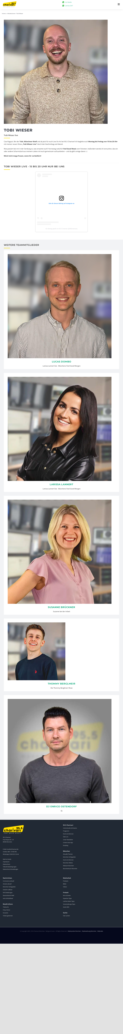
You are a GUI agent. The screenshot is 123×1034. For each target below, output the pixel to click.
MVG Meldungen (7, 892)
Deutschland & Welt (8, 895)
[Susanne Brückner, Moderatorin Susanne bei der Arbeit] (59, 500)
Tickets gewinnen (8, 916)
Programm (66, 831)
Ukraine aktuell (7, 884)
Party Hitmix (6, 910)
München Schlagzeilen (69, 857)
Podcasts (65, 881)
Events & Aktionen (68, 834)
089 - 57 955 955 (12, 852)
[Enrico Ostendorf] (59, 700)
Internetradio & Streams (70, 828)
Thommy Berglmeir (61, 683)
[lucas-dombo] (59, 255)
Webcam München (68, 866)
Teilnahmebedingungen (9, 867)
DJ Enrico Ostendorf (61, 806)
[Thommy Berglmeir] (36, 623)
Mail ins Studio (7, 859)
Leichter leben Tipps (68, 901)
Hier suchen (66, 916)
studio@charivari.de (12, 849)
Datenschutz (6, 864)
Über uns (65, 837)
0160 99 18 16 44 (14, 854)
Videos (65, 887)
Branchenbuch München (70, 868)
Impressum (6, 862)
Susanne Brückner (61, 607)
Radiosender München (74, 931)
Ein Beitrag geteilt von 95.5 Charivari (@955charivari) (61, 228)
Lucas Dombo (61, 361)
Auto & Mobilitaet (8, 898)
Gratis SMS (66, 907)
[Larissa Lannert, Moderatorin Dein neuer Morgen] (59, 378)
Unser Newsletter (68, 839)
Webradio (100, 931)
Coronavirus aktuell (8, 881)
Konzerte (5, 913)
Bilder (64, 884)
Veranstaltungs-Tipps (69, 904)
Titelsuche (6, 907)
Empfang (65, 845)
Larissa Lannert (61, 484)
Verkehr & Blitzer (7, 890)
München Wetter (68, 863)
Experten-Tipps (67, 898)
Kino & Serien (67, 895)
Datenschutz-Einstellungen (10, 869)
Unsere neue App (68, 842)
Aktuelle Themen (68, 854)
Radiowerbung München (89, 931)
